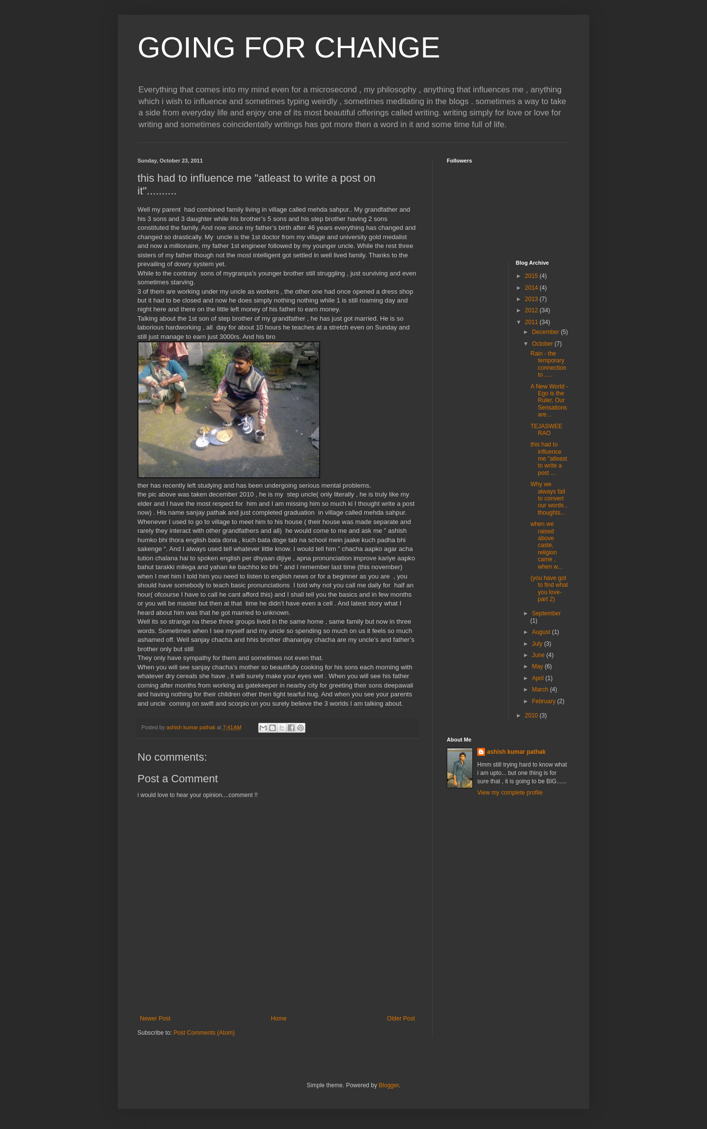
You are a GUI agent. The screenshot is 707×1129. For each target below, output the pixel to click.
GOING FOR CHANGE (288, 47)
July (538, 643)
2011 (532, 322)
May (538, 666)
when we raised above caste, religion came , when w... (546, 545)
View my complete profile (510, 792)
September (546, 613)
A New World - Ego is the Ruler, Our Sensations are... (549, 400)
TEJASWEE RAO (546, 430)
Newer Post (155, 1018)
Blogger (389, 1085)
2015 (532, 276)
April (538, 678)
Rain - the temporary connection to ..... (548, 364)
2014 (532, 287)
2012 (532, 310)
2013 (532, 299)
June (539, 655)
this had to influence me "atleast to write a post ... (548, 458)
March (541, 689)
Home (279, 1018)
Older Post (401, 1018)
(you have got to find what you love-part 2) (549, 589)
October (543, 343)
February (544, 701)
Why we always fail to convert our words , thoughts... (548, 498)
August (542, 632)
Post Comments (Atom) (204, 1032)
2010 (532, 715)
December (546, 332)
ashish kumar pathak (516, 751)
